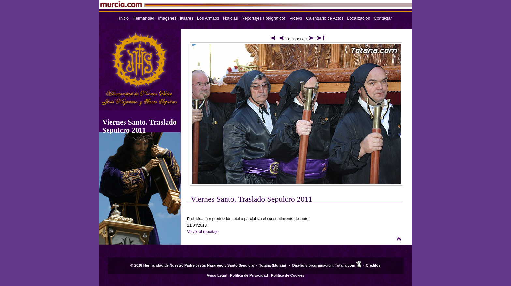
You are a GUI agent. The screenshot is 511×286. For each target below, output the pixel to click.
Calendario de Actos (324, 18)
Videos (296, 18)
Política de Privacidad (249, 275)
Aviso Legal (217, 275)
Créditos (373, 265)
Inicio (124, 18)
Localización (358, 18)
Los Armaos (208, 18)
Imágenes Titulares (175, 18)
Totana (265, 265)
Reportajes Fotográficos (263, 18)
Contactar (383, 18)
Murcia (279, 265)
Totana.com (345, 265)
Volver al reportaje (203, 231)
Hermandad (143, 18)
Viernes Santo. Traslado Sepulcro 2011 (139, 126)
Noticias (230, 18)
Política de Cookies (288, 275)
